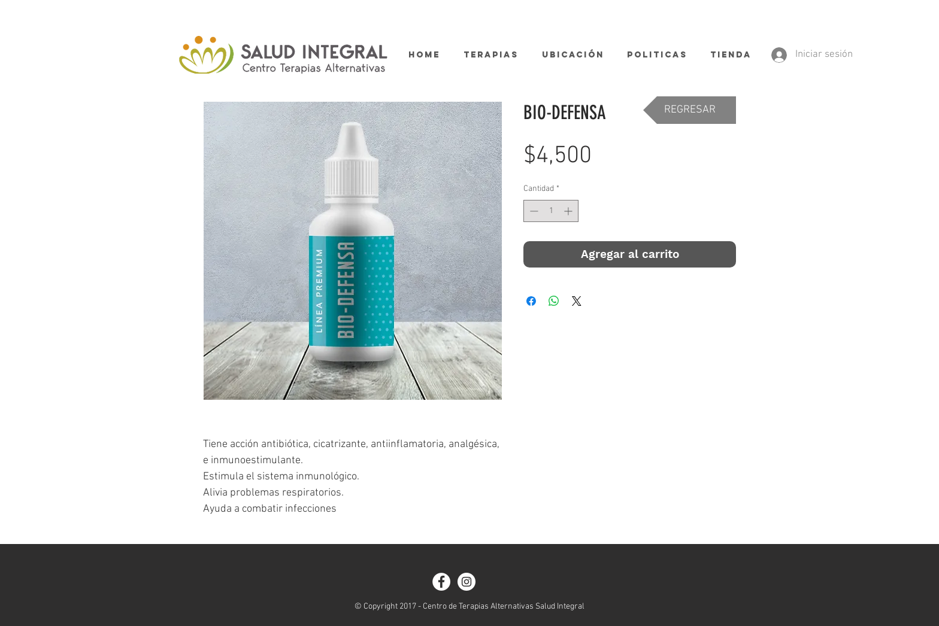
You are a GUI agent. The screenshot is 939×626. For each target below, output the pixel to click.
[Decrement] (532, 210)
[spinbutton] (551, 210)
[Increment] (569, 210)
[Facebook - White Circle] (441, 582)
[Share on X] (577, 301)
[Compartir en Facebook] (531, 301)
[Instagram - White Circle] (466, 582)
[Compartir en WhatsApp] (554, 301)
